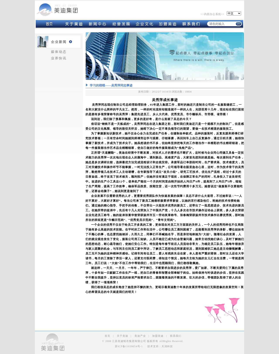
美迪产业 (140, 335)
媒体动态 (59, 51)
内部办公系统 (212, 14)
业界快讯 (59, 58)
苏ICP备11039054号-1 (129, 346)
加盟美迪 (157, 335)
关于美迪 (122, 335)
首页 (107, 335)
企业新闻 (59, 42)
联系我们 (175, 335)
